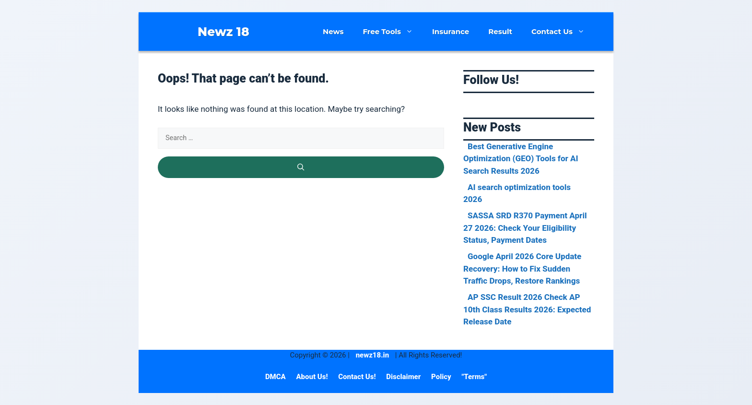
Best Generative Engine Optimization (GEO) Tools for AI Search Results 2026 (520, 159)
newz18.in (372, 355)
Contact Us (562, 31)
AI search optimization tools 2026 (517, 193)
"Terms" (474, 376)
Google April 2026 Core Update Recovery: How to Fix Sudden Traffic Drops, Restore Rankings (522, 268)
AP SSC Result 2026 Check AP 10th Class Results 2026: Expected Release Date (527, 309)
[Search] (301, 167)
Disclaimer (404, 376)
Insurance (450, 31)
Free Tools (393, 31)
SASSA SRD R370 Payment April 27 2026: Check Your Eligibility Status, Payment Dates (525, 228)
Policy (442, 376)
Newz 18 (223, 31)
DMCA (276, 376)
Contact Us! (357, 376)
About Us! (312, 376)
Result (500, 31)
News (333, 31)
